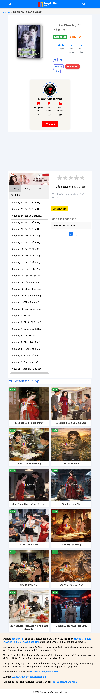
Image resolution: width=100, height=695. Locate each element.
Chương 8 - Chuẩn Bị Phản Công (27, 322)
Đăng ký (58, 66)
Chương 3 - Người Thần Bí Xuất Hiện (27, 355)
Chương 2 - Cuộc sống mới (25, 362)
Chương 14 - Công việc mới (26, 282)
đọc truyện (17, 638)
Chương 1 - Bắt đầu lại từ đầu (27, 368)
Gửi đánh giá (59, 208)
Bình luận (16, 195)
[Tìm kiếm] (83, 4)
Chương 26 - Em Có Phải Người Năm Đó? (27, 202)
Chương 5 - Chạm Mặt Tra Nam (27, 342)
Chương (15, 188)
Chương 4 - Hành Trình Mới (26, 348)
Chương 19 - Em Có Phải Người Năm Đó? (27, 249)
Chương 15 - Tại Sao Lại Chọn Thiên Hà (27, 275)
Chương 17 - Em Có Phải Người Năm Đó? (27, 262)
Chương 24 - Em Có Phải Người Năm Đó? (27, 215)
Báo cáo (72, 66)
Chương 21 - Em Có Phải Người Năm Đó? (27, 235)
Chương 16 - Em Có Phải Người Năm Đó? (27, 269)
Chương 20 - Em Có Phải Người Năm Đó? (27, 242)
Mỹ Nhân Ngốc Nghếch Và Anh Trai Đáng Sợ (29, 627)
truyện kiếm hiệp (12, 641)
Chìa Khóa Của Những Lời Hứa (28, 504)
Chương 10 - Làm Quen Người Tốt (27, 308)
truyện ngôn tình (31, 641)
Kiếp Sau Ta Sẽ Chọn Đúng (29, 422)
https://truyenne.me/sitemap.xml (29, 676)
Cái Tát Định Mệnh (29, 544)
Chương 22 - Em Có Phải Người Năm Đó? (27, 229)
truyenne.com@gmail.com (44, 671)
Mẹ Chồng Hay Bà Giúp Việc (71, 422)
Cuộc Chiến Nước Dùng (29, 463)
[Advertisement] (50, 151)
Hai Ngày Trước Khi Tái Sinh (71, 625)
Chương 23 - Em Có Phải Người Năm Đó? (27, 222)
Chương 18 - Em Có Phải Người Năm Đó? (27, 255)
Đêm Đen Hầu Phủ (71, 504)
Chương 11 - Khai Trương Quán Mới (27, 302)
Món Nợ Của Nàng (71, 544)
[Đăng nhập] (10, 4)
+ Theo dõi (50, 124)
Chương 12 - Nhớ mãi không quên (27, 295)
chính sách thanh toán (65, 681)
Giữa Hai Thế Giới (28, 585)
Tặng (56, 71)
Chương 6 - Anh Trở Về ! (24, 335)
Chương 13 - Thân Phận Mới (26, 289)
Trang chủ (5, 12)
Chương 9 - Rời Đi (21, 315)
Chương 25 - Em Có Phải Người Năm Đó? (27, 209)
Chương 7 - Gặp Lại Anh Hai (26, 328)
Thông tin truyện (33, 188)
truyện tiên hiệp (82, 638)
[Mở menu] (89, 4)
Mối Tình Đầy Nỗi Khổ (71, 585)
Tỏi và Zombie (71, 463)
